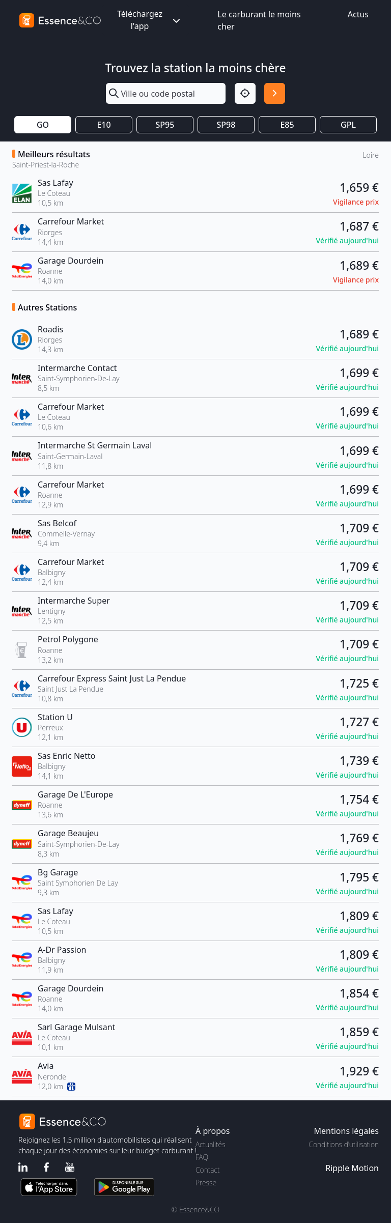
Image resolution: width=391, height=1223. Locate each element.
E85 (287, 124)
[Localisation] (245, 93)
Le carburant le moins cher (258, 20)
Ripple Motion (352, 1168)
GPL (348, 124)
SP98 (226, 124)
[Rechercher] (274, 93)
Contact (207, 1170)
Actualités (211, 1144)
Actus (358, 14)
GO (43, 124)
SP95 (165, 124)
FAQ (202, 1157)
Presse (206, 1182)
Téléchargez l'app (149, 20)
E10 (103, 124)
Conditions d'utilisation (344, 1144)
